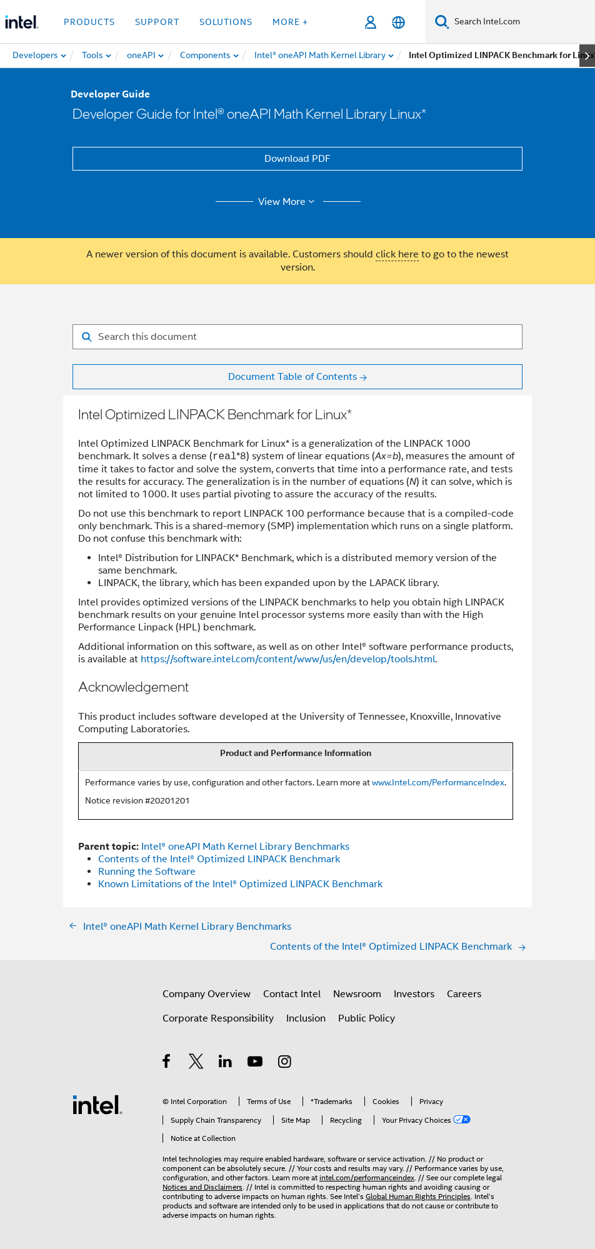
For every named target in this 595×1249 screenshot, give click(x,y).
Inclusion (306, 1018)
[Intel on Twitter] (196, 1063)
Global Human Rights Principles (418, 1196)
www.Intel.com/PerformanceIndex (438, 782)
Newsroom (357, 994)
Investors (414, 994)
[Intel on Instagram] (285, 1063)
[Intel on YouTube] (256, 1063)
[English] (398, 22)
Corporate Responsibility (218, 1018)
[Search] (442, 21)
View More (288, 202)
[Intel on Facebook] (167, 1063)
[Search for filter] (297, 336)
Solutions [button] (225, 21)
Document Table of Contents (292, 377)
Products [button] (89, 21)
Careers (464, 994)
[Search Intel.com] (522, 21)
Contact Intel (292, 994)
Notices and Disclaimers (202, 1187)
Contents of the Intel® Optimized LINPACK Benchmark (219, 859)
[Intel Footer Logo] (97, 1104)
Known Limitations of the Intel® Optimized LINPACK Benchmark (240, 884)
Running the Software (147, 871)
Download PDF (297, 158)
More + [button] (290, 21)
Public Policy (366, 1018)
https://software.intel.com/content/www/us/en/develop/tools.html (288, 659)
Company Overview (206, 994)
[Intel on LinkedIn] (226, 1063)
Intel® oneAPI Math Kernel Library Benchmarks (245, 846)
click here (397, 254)
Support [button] (157, 21)
